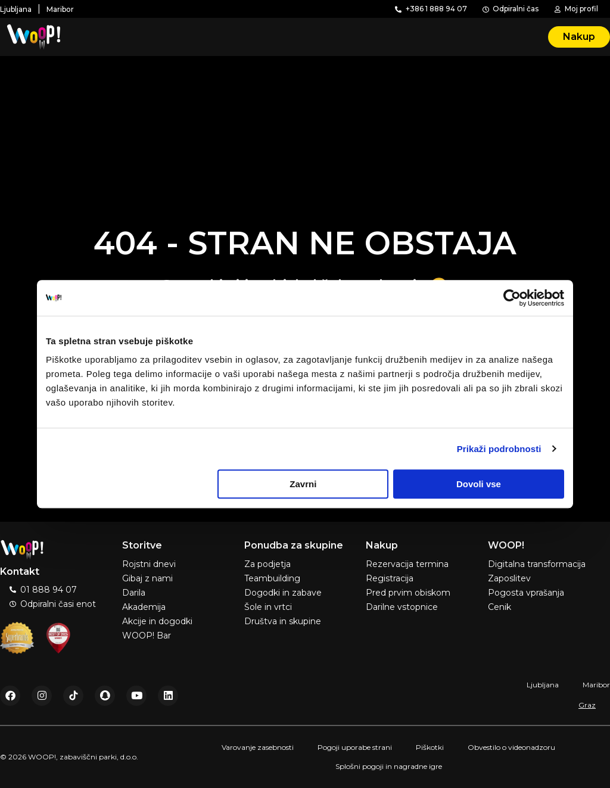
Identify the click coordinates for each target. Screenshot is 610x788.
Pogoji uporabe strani (355, 747)
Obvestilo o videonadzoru (511, 747)
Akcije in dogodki (157, 621)
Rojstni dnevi (149, 564)
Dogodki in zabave (283, 592)
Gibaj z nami (147, 578)
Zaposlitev (509, 578)
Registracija (389, 578)
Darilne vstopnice (402, 607)
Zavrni (303, 484)
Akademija (144, 607)
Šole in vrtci (268, 607)
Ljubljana (543, 684)
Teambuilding (272, 578)
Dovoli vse (478, 484)
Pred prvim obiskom (408, 592)
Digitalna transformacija (537, 564)
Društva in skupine (282, 621)
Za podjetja (267, 564)
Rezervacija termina (407, 564)
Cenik (499, 607)
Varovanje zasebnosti (258, 747)
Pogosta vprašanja (526, 592)
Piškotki (430, 747)
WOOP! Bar (146, 635)
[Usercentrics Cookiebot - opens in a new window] (512, 298)
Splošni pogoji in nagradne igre (388, 766)
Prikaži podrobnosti (499, 449)
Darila (133, 592)
